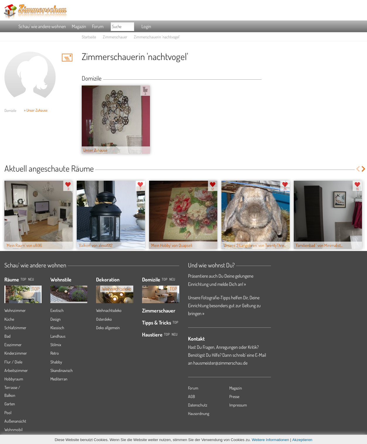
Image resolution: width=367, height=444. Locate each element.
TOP (23, 279)
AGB (191, 396)
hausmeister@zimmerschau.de (220, 363)
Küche (9, 319)
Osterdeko (104, 319)
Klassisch (57, 327)
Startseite (89, 36)
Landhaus (57, 336)
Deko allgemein (108, 327)
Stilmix (55, 344)
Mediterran (58, 378)
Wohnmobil (13, 429)
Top (164, 279)
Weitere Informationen (270, 440)
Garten (9, 403)
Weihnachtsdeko (109, 310)
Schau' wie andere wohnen (42, 26)
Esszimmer (13, 344)
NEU (31, 279)
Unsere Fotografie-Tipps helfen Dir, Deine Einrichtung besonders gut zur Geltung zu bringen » (224, 305)
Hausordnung (198, 413)
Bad (7, 336)
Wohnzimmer (15, 310)
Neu (172, 279)
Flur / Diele (13, 361)
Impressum (238, 404)
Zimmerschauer (115, 36)
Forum (97, 26)
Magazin (79, 26)
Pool (7, 412)
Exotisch (57, 310)
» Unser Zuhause (35, 110)
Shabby (56, 361)
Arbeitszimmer (16, 370)
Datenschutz (197, 404)
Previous (358, 169)
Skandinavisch (61, 370)
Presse (234, 396)
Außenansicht (15, 421)
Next (364, 169)
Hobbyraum (13, 378)
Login (146, 26)
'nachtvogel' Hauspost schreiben (67, 57)
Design (55, 319)
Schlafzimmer (15, 327)
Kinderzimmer (15, 353)
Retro (54, 353)
